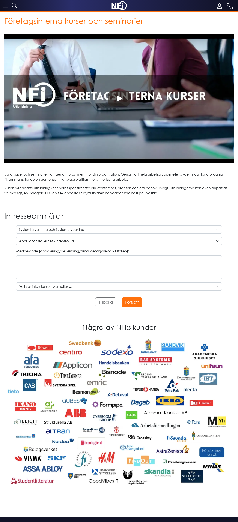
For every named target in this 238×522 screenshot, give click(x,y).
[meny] (5, 6)
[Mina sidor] (220, 6)
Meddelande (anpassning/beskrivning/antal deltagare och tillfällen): (72, 251)
